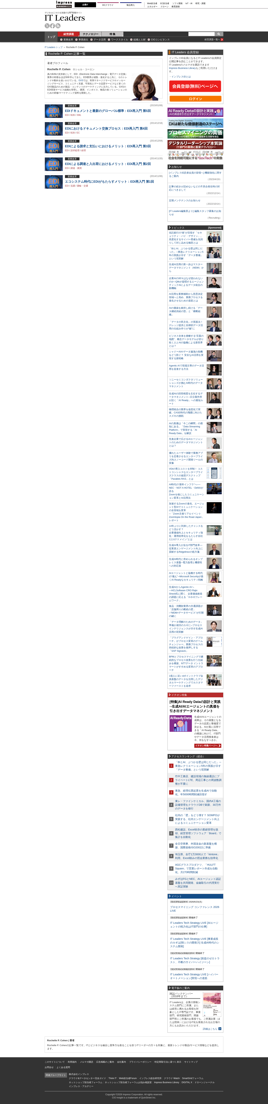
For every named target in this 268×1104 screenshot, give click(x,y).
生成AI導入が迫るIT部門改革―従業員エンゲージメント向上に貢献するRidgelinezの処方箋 (186, 548)
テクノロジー (90, 34)
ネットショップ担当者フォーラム (85, 1082)
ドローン (164, 7)
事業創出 (83, 39)
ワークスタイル (119, 39)
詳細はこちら (210, 1028)
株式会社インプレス (79, 1074)
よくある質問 (63, 1067)
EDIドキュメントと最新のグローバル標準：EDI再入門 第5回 (108, 111)
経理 (83, 150)
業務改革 (68, 39)
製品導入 (131, 5)
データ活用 (100, 39)
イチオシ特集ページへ (207, 745)
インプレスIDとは (181, 76)
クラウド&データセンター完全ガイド (87, 1078)
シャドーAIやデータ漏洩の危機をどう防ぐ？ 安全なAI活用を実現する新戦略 (186, 355)
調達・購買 (76, 168)
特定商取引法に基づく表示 (167, 1062)
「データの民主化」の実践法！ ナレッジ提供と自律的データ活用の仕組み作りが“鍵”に (186, 325)
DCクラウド (108, 5)
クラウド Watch (172, 1078)
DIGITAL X (187, 1082)
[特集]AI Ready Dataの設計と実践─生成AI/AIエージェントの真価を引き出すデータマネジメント (195, 706)
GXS (81, 80)
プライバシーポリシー (140, 1062)
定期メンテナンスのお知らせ (184, 200)
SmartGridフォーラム (192, 1078)
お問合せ (49, 1067)
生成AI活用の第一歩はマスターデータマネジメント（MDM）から (186, 267)
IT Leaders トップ (54, 47)
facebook (52, 25)
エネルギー (152, 7)
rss (57, 25)
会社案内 (121, 1062)
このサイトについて (55, 1062)
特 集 (113, 34)
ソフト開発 (177, 3)
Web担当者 (152, 3)
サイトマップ (191, 1062)
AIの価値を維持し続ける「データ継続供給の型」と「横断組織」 (186, 311)
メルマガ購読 (86, 1062)
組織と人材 (139, 39)
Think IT (113, 1078)
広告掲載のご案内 (105, 1062)
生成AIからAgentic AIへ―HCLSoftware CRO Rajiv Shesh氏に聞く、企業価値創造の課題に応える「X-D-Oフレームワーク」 (185, 594)
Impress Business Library (182, 68)
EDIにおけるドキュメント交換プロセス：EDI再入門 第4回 (106, 128)
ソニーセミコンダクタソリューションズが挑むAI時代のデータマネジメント (186, 383)
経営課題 (68, 34)
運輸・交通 (82, 186)
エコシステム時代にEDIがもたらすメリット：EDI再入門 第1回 (109, 181)
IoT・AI (189, 3)
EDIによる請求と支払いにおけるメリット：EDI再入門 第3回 (108, 146)
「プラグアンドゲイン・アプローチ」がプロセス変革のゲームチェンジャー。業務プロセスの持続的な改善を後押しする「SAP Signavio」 (186, 644)
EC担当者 (164, 3)
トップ (51, 36)
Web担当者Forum (128, 1078)
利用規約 (72, 1062)
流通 (73, 186)
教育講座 (176, 7)
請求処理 (75, 150)
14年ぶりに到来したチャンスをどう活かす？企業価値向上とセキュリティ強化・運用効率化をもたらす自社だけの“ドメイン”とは (186, 533)
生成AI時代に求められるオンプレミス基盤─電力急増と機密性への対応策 (186, 562)
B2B (73, 115)
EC (78, 132)
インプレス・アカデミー (81, 1086)
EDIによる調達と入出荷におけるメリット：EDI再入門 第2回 (108, 164)
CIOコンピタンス (160, 39)
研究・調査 (200, 3)
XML (79, 115)
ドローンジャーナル (204, 1082)
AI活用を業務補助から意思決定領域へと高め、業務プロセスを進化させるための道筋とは (186, 297)
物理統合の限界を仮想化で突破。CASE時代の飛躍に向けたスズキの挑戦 (185, 412)
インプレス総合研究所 (150, 1078)
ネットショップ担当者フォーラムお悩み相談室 (128, 1082)
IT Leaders (65, 17)
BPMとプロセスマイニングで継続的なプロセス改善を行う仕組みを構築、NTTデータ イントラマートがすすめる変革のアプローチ (186, 663)
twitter (47, 25)
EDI (67, 115)
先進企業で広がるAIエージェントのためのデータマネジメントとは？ (186, 442)
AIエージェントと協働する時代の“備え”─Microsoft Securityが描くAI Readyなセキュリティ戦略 (186, 576)
